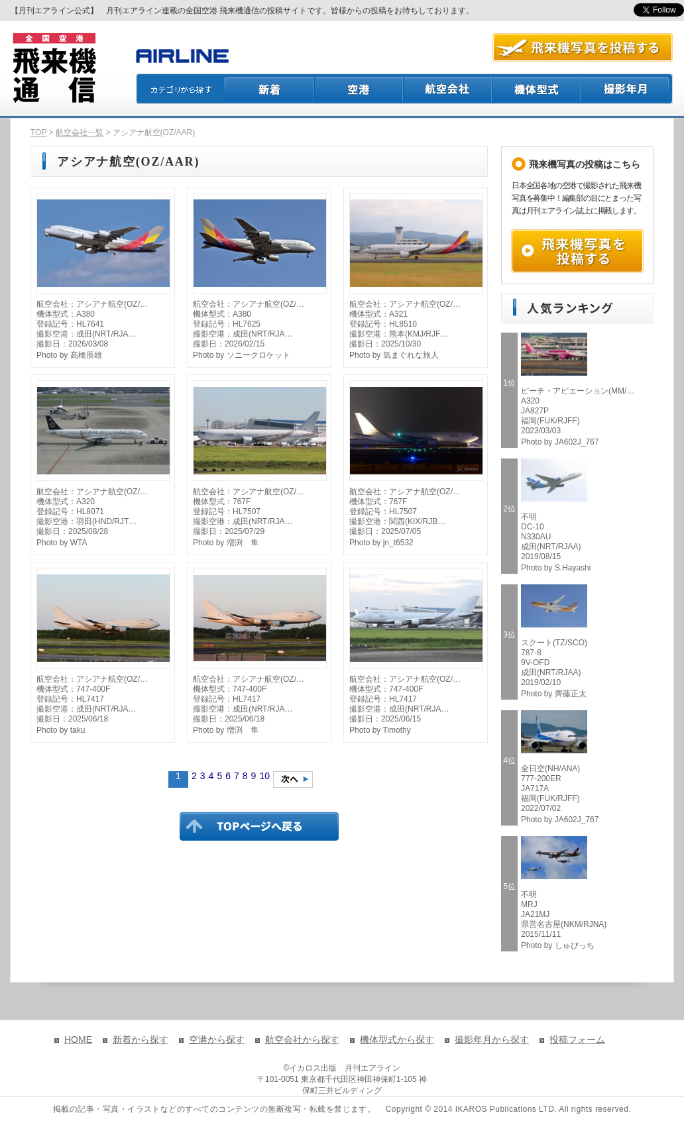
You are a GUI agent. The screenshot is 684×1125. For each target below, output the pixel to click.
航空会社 (448, 89)
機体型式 (536, 89)
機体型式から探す (397, 1039)
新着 (269, 89)
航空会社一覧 (79, 132)
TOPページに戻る (259, 826)
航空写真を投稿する (582, 47)
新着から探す (140, 1039)
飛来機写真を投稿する (577, 251)
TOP (38, 132)
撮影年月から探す (492, 1039)
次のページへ (293, 779)
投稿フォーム (577, 1039)
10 (264, 776)
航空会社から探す (302, 1039)
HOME (78, 1039)
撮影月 (627, 89)
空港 (359, 89)
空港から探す (217, 1039)
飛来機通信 (54, 68)
